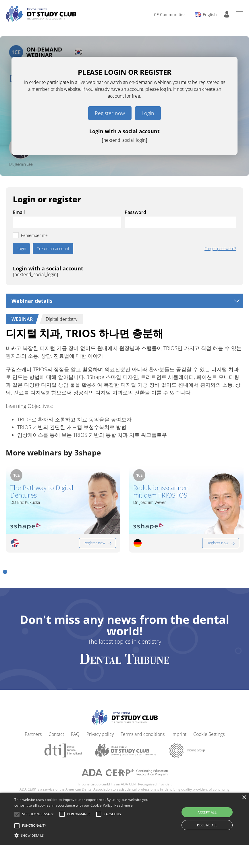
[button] (5, 570)
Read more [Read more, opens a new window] (123, 805)
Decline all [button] (207, 825)
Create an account (53, 248)
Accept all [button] (207, 812)
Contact (56, 732)
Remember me (34, 235)
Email (19, 212)
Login (148, 113)
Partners (33, 732)
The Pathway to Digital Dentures (41, 491)
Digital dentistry (61, 319)
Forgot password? (220, 249)
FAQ (75, 732)
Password (135, 212)
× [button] (244, 797)
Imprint (178, 732)
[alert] (124, 819)
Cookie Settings (209, 732)
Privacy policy (100, 732)
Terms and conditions (143, 732)
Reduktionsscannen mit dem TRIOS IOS (161, 491)
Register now (110, 113)
